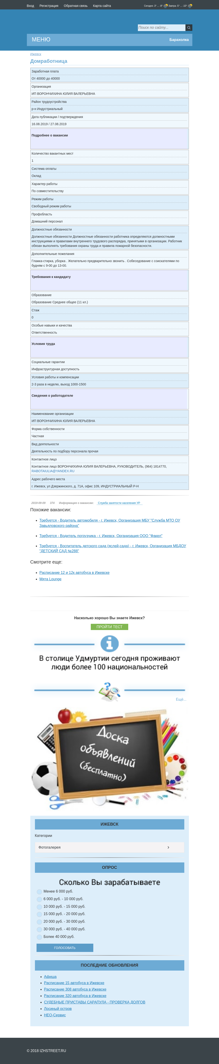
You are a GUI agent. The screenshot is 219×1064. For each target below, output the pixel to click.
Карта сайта (102, 6)
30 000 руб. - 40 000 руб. (64, 929)
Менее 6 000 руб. (58, 891)
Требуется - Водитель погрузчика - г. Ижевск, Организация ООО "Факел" (101, 536)
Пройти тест (109, 627)
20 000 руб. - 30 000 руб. (64, 921)
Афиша (50, 977)
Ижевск (35, 54)
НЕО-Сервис (55, 1015)
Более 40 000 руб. (59, 937)
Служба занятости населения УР (119, 503)
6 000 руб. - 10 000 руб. (63, 899)
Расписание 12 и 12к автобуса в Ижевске (75, 573)
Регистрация (49, 6)
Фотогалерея (50, 847)
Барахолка (179, 40)
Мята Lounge (51, 579)
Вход (30, 6)
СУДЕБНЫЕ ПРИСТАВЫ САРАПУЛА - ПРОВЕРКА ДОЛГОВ (94, 1002)
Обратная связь (76, 6)
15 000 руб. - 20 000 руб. (64, 914)
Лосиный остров (58, 1009)
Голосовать (66, 948)
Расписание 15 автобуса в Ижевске (74, 983)
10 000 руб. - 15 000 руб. (64, 906)
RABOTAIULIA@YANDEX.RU (53, 471)
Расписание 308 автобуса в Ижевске (75, 989)
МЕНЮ (41, 39)
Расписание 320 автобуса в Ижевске (75, 996)
